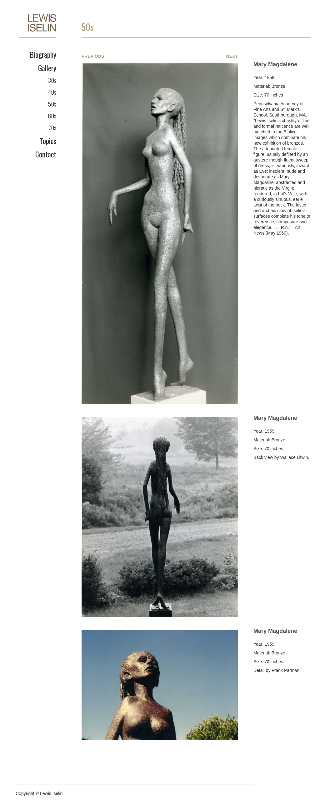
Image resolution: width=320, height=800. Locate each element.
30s (52, 80)
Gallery (47, 68)
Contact (45, 154)
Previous (93, 56)
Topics (48, 141)
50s (52, 103)
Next (232, 56)
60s (52, 115)
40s (52, 91)
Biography (43, 54)
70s (52, 127)
